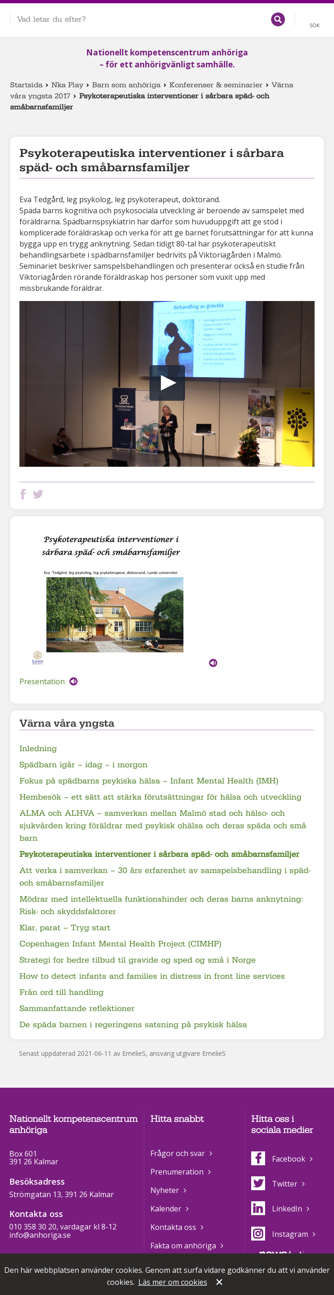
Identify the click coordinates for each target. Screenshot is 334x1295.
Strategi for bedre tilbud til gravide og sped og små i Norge (137, 960)
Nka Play (67, 85)
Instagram (279, 1234)
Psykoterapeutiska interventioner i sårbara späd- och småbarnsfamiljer (159, 854)
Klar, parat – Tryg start (65, 928)
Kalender (165, 1209)
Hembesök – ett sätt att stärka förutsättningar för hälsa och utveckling (160, 797)
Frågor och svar (177, 1153)
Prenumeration (177, 1172)
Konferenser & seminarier (216, 85)
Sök (314, 25)
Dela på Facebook (25, 494)
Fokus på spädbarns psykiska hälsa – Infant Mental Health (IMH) (148, 781)
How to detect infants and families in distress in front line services (152, 976)
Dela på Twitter (40, 494)
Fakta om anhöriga (183, 1246)
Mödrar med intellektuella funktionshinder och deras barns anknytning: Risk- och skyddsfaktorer (161, 905)
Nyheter (164, 1190)
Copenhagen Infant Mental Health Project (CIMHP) (120, 944)
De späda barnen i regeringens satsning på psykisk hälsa (133, 1025)
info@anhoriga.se (40, 1235)
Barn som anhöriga (126, 85)
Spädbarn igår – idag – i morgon (83, 765)
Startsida (26, 85)
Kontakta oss (173, 1227)
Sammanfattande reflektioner (77, 1008)
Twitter (274, 1184)
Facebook (278, 1159)
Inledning (38, 748)
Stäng (220, 1283)
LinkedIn (276, 1209)
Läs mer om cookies (172, 1282)
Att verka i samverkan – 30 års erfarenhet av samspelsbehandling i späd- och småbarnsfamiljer (164, 877)
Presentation (42, 681)
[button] (167, 383)
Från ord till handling (61, 992)
